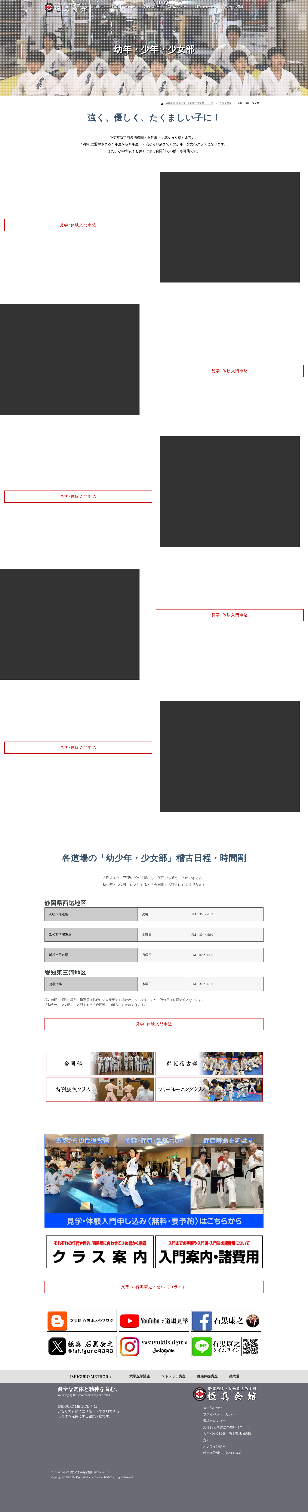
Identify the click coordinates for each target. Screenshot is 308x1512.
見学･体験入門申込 (78, 225)
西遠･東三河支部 (123, 6)
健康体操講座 (207, 1376)
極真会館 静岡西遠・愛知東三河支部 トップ (189, 103)
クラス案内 (151, 6)
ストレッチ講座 (173, 1376)
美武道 (234, 1376)
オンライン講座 (234, 6)
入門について (176, 6)
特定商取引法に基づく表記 (222, 1453)
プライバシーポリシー (219, 1414)
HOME (99, 6)
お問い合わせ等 (205, 6)
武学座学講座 (139, 1376)
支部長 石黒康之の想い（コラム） (154, 1287)
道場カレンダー (214, 1421)
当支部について (214, 1408)
